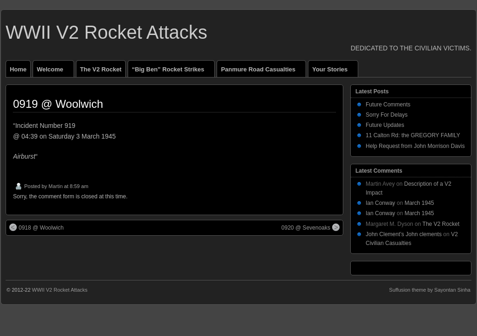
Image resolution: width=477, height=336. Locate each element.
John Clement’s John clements (404, 234)
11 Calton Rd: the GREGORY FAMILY (413, 135)
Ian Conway (380, 203)
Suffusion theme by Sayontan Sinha (429, 290)
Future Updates (385, 125)
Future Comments (388, 104)
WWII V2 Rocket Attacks (106, 32)
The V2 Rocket (101, 69)
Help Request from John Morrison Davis (415, 146)
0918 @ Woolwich (36, 227)
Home (18, 69)
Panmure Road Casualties (262, 71)
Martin (55, 186)
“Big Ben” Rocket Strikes (172, 71)
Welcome (54, 71)
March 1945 (419, 203)
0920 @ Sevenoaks (310, 227)
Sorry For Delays (387, 115)
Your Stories (333, 71)
